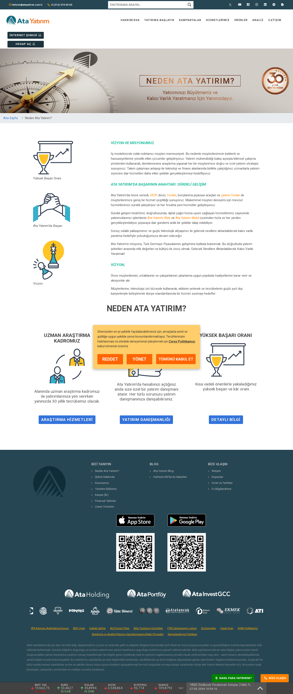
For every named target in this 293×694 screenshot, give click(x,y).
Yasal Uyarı (226, 610)
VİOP (153, 178)
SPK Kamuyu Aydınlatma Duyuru (50, 610)
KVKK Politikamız (248, 610)
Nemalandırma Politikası (182, 616)
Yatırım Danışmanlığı (146, 404)
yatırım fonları (230, 178)
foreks (171, 178)
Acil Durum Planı (119, 610)
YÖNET (139, 359)
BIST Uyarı (79, 610)
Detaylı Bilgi (225, 404)
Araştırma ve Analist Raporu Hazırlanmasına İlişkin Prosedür (128, 616)
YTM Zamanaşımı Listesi (182, 610)
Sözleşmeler (208, 610)
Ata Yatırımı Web (158, 200)
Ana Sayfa (10, 100)
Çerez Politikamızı (182, 341)
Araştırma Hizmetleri (67, 404)
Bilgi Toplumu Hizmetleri (148, 610)
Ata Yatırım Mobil (187, 200)
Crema (259, 669)
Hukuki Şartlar (97, 610)
